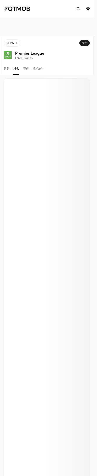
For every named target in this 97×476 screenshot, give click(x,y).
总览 (6, 68)
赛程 (26, 68)
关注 (84, 43)
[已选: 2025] (12, 43)
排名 (16, 68)
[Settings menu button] (88, 9)
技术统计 (38, 68)
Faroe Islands (24, 57)
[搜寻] (78, 9)
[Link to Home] (20, 9)
